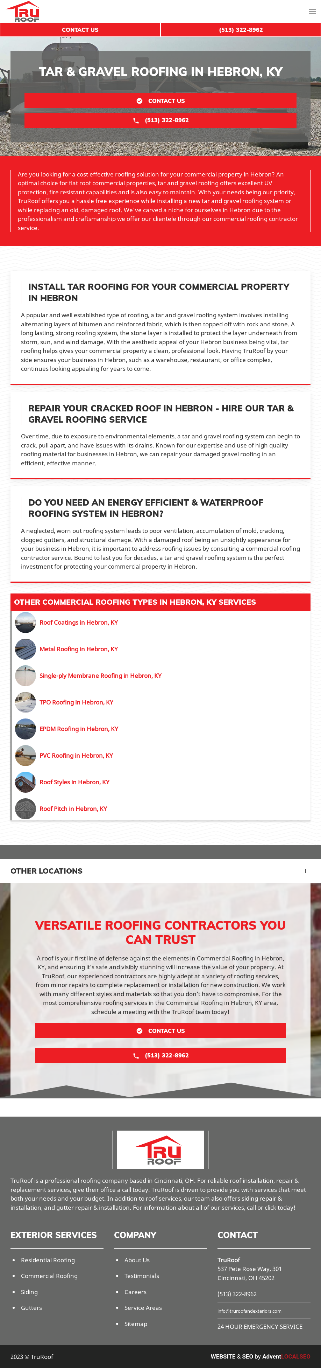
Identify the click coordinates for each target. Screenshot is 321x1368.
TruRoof (228, 1260)
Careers (135, 1292)
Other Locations (46, 870)
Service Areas (143, 1308)
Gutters (31, 1308)
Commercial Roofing (49, 1276)
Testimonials (141, 1276)
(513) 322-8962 (237, 1294)
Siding (29, 1292)
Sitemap (135, 1324)
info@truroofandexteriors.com (249, 1311)
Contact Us (80, 29)
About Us (137, 1260)
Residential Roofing (48, 1260)
